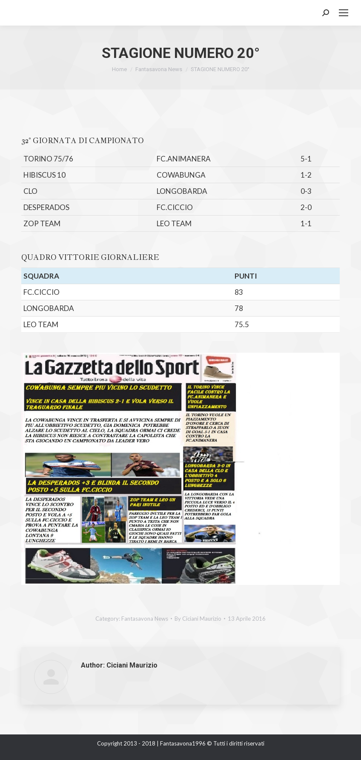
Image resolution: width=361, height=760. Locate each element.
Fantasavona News (144, 618)
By (198, 618)
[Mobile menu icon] (344, 13)
